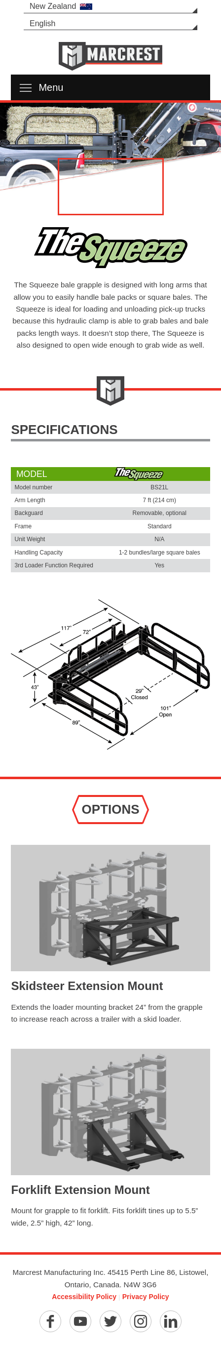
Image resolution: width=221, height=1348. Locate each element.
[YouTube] (80, 1321)
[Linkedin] (171, 1321)
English (42, 23)
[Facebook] (50, 1321)
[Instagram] (140, 1321)
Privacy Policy (145, 1297)
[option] (110, 148)
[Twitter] (110, 1321)
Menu (41, 87)
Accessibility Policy (84, 1297)
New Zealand (61, 6)
